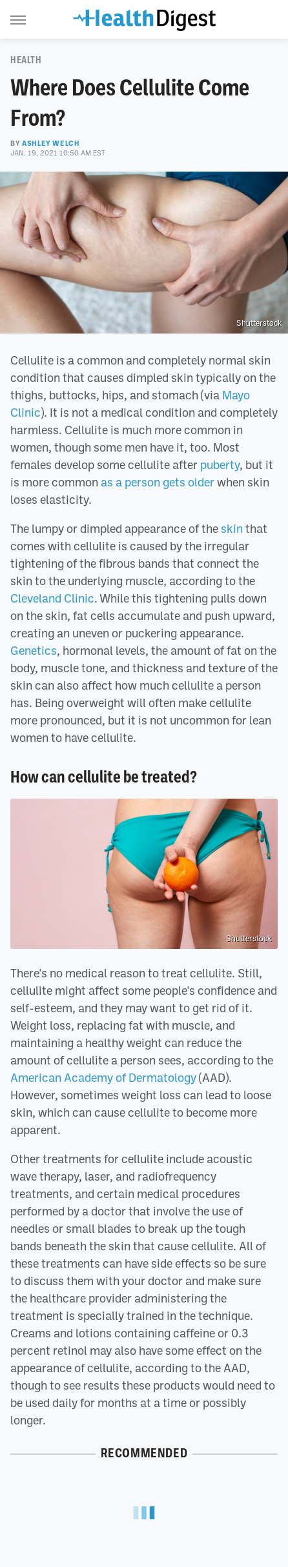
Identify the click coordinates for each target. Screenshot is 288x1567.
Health (26, 60)
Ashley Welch (50, 143)
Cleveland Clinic (52, 598)
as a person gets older (157, 482)
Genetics (33, 650)
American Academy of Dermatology (103, 1077)
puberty (220, 464)
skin (232, 528)
